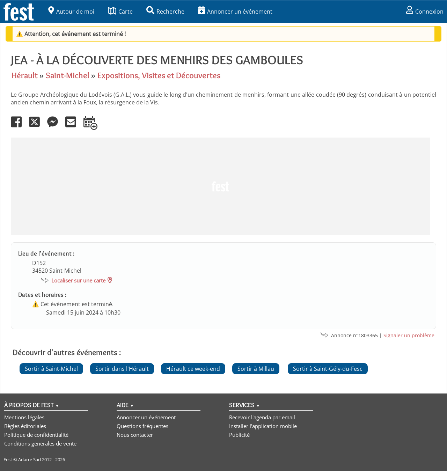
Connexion (425, 11)
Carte (120, 11)
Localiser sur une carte (78, 280)
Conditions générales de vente (40, 443)
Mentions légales (24, 417)
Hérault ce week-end (193, 369)
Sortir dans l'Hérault (122, 369)
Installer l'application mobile (263, 425)
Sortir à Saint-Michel (51, 369)
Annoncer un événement (235, 11)
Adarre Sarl (29, 459)
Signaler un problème (408, 335)
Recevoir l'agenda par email (262, 417)
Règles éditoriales (25, 425)
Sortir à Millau (255, 369)
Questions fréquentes (142, 425)
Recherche (165, 11)
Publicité (239, 434)
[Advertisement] (220, 186)
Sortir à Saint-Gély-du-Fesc (327, 369)
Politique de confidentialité (36, 434)
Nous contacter (135, 434)
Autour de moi (71, 11)
